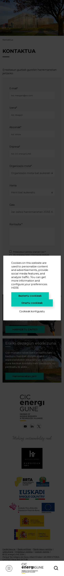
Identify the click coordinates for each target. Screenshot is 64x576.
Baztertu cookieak (30, 295)
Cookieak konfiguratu (32, 311)
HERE (15, 287)
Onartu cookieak (32, 302)
